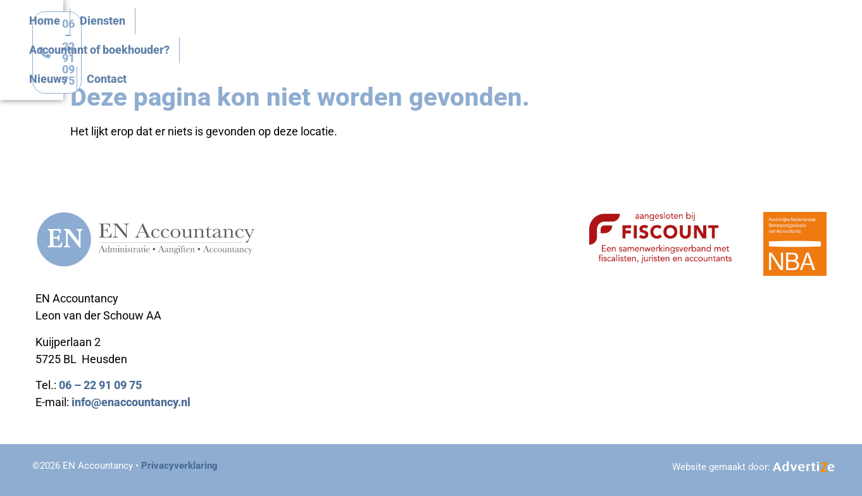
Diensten (378, 38)
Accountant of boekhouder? (491, 38)
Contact (658, 38)
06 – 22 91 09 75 (100, 385)
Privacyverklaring (179, 465)
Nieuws (600, 38)
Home (320, 38)
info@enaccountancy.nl (131, 402)
